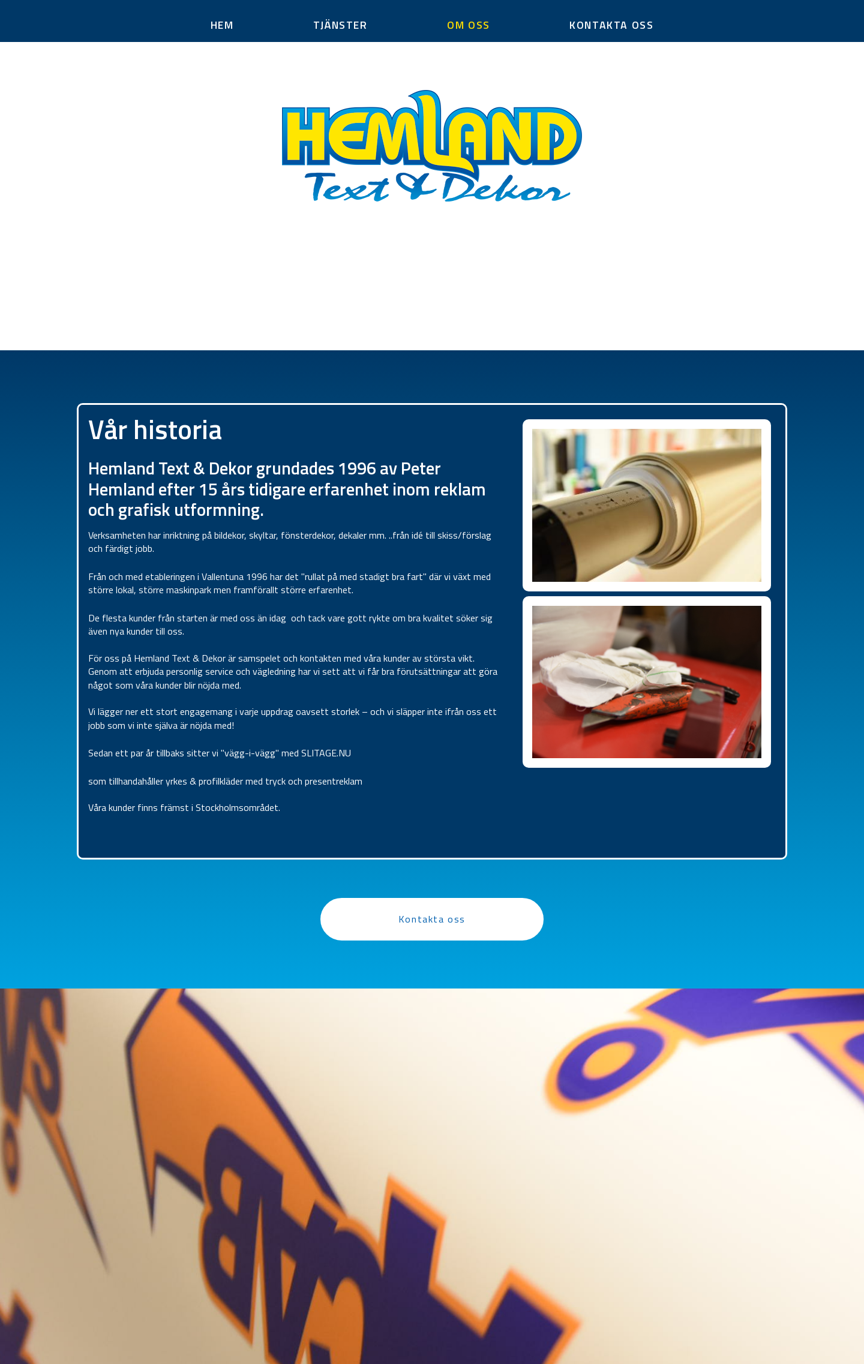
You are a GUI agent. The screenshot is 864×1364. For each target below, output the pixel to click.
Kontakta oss (432, 919)
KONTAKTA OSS (611, 25)
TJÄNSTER (340, 25)
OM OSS (468, 25)
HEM (222, 25)
